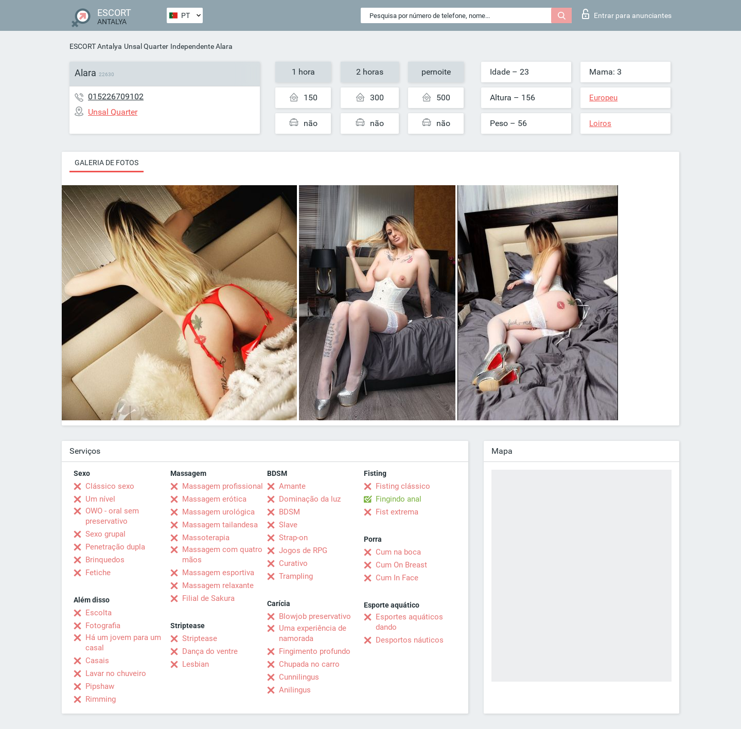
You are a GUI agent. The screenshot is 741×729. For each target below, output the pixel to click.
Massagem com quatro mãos (222, 554)
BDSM (289, 512)
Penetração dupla (115, 547)
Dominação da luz (310, 499)
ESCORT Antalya (95, 46)
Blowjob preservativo (315, 616)
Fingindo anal (398, 499)
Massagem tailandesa (220, 524)
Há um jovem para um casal (123, 642)
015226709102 (116, 96)
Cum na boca (398, 552)
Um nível (100, 499)
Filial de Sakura (208, 598)
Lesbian (195, 664)
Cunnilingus (299, 677)
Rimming (100, 699)
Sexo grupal (105, 534)
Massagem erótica (214, 499)
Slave (288, 524)
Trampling (296, 576)
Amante (292, 486)
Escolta (98, 612)
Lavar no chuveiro (115, 673)
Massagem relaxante (218, 585)
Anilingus (295, 690)
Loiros (600, 123)
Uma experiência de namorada (312, 633)
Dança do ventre (210, 651)
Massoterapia (206, 537)
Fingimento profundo (314, 651)
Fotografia (102, 625)
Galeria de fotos (106, 162)
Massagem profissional (222, 486)
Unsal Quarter (146, 46)
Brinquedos (105, 559)
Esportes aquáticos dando (409, 622)
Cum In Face (397, 577)
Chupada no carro (309, 664)
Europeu (603, 97)
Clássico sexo (109, 486)
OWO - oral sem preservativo (112, 516)
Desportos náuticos (410, 640)
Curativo (293, 563)
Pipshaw (99, 686)
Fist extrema (397, 512)
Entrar (627, 14)
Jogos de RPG (303, 550)
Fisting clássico (403, 486)
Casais (97, 660)
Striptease (199, 638)
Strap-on (293, 537)
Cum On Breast (401, 565)
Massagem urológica (218, 512)
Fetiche (98, 572)
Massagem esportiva (218, 572)
